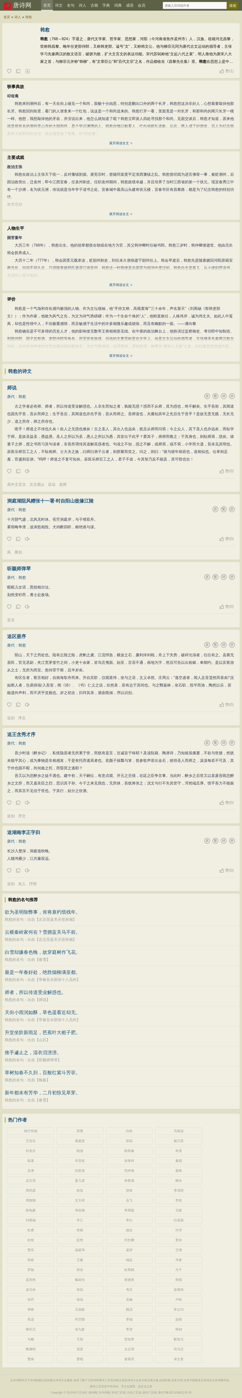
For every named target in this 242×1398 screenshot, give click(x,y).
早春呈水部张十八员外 (58, 980)
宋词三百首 (118, 1392)
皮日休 (31, 1289)
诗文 (59, 5)
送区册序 (16, 636)
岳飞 (129, 1200)
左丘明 (129, 1349)
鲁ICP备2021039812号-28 (174, 1392)
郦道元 (179, 1339)
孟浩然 (31, 1280)
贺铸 (129, 1190)
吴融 (129, 1299)
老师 (63, 484)
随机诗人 (27, 71)
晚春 (42, 1080)
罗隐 (30, 1270)
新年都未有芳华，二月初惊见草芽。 (42, 1092)
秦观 (178, 1161)
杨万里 (179, 1141)
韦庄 (129, 1289)
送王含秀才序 (21, 734)
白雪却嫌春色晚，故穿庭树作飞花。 (42, 952)
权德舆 (129, 1280)
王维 (178, 1250)
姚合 (129, 1230)
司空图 (80, 1319)
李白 (129, 1220)
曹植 (80, 1359)
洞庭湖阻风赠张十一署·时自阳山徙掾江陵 (50, 500)
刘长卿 (129, 1240)
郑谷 (80, 1270)
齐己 (80, 1220)
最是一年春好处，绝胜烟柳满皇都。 (42, 972)
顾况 (129, 1309)
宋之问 (179, 1309)
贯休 (178, 1240)
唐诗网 (22, 5)
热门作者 (17, 1119)
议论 (52, 484)
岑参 (178, 1260)
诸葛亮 (129, 1359)
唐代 (11, 397)
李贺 (129, 1329)
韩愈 (28, 17)
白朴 (129, 1131)
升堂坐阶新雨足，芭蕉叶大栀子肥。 (42, 1032)
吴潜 (30, 1170)
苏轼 (129, 1141)
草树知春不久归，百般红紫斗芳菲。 (42, 1072)
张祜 (80, 1289)
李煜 (178, 1200)
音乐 (11, 620)
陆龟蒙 (31, 1210)
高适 (30, 1319)
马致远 (179, 1131)
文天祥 (80, 1200)
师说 (12, 387)
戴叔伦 (80, 1280)
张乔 (30, 1299)
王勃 (80, 1339)
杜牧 (30, 1240)
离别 (18, 552)
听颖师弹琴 (19, 568)
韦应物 (80, 1210)
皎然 (80, 1240)
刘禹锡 (31, 1220)
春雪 (42, 960)
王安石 (31, 1141)
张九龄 (80, 1329)
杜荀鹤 (129, 1270)
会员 (141, 5)
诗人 (82, 5)
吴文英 (31, 1180)
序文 (22, 718)
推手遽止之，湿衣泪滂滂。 (33, 1052)
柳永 (178, 1180)
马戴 (30, 1339)
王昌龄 (80, 1309)
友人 (22, 884)
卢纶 (178, 1299)
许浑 (178, 1230)
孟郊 (129, 1250)
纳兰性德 (30, 1131)
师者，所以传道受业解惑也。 (35, 992)
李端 (129, 1319)
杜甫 (30, 1230)
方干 (178, 1270)
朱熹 (178, 1151)
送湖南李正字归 (23, 832)
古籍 (94, 5)
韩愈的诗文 (20, 371)
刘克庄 (31, 1151)
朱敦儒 (129, 1180)
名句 (70, 5)
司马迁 (179, 1349)
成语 (130, 5)
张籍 (80, 1230)
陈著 (30, 1161)
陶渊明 (31, 1349)
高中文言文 (16, 484)
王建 (80, 1260)
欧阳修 (129, 1151)
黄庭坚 (80, 1141)
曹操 (30, 1359)
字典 (106, 5)
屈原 (80, 1349)
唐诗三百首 (150, 1392)
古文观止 (37, 484)
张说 (80, 1299)
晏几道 (80, 1180)
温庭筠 (80, 1250)
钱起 (129, 1260)
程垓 (80, 1190)
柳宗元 (31, 1329)
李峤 (30, 1309)
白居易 (179, 1220)
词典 (118, 5)
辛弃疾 (80, 1161)
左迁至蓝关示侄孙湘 (56, 919)
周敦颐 (31, 1200)
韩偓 (178, 1280)
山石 (42, 1040)
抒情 (33, 884)
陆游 (80, 1151)
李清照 (179, 1190)
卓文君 (179, 1359)
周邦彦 (31, 1190)
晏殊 (178, 1170)
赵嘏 (178, 1319)
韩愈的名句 (14, 919)
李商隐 (129, 1210)
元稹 (178, 1210)
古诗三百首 (134, 1392)
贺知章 (129, 1339)
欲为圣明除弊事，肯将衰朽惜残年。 (42, 912)
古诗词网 (104, 1392)
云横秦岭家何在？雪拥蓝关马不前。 (42, 932)
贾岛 (30, 1250)
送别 (11, 718)
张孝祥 (129, 1161)
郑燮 (80, 1131)
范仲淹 (129, 1170)
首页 (47, 5)
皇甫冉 (179, 1289)
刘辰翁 (80, 1170)
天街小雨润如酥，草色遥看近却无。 (42, 1012)
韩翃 (178, 1329)
